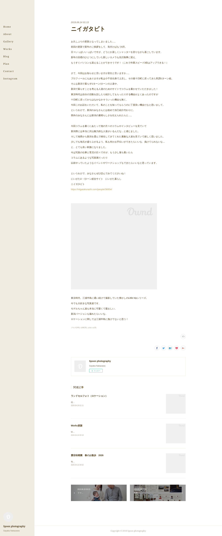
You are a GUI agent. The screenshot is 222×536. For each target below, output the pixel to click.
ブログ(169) (75, 327)
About (7, 34)
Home (7, 26)
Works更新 (77, 425)
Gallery (8, 41)
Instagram (10, 78)
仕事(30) (84, 327)
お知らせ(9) (92, 327)
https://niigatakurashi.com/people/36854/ (91, 189)
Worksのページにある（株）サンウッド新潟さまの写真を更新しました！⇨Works (106, 432)
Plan (6, 63)
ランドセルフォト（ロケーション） (89, 396)
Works (7, 49)
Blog (6, 56)
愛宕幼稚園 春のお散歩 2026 (87, 455)
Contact (8, 71)
